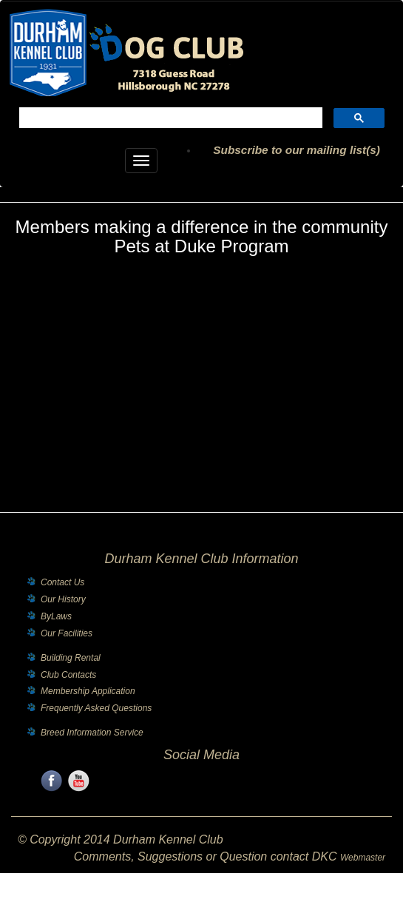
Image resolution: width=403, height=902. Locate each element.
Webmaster (362, 857)
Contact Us (62, 582)
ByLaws (56, 616)
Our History (63, 599)
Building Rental (71, 658)
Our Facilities (66, 633)
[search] (169, 119)
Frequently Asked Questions (96, 708)
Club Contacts (68, 675)
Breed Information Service (92, 732)
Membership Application (88, 691)
